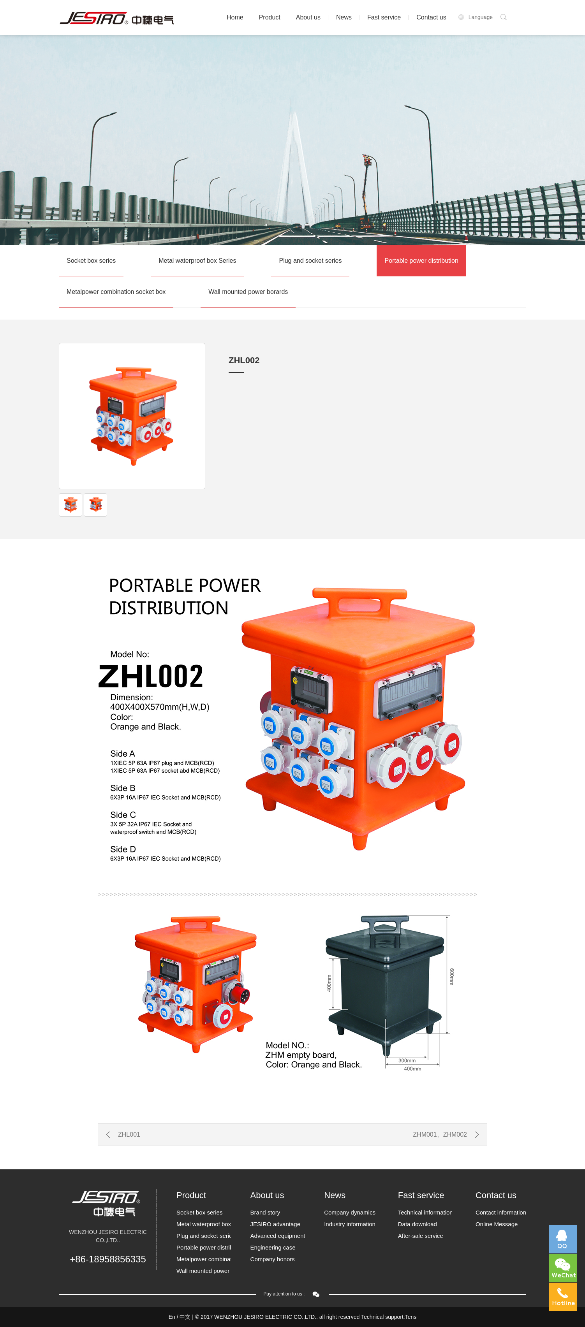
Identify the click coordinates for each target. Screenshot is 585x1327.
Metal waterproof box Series (197, 260)
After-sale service (420, 1235)
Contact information (501, 1212)
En (172, 1317)
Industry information (349, 1224)
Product (269, 17)
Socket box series (91, 260)
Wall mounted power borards (248, 291)
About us (308, 17)
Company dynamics (349, 1212)
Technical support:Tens (388, 1317)
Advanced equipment (277, 1235)
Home (235, 17)
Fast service (384, 17)
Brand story (265, 1212)
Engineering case (273, 1247)
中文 (185, 1317)
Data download (417, 1224)
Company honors (272, 1259)
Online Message (497, 1224)
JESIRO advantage (275, 1224)
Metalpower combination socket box (116, 291)
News (344, 17)
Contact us (431, 17)
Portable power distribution (421, 260)
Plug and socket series (310, 260)
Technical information (425, 1212)
